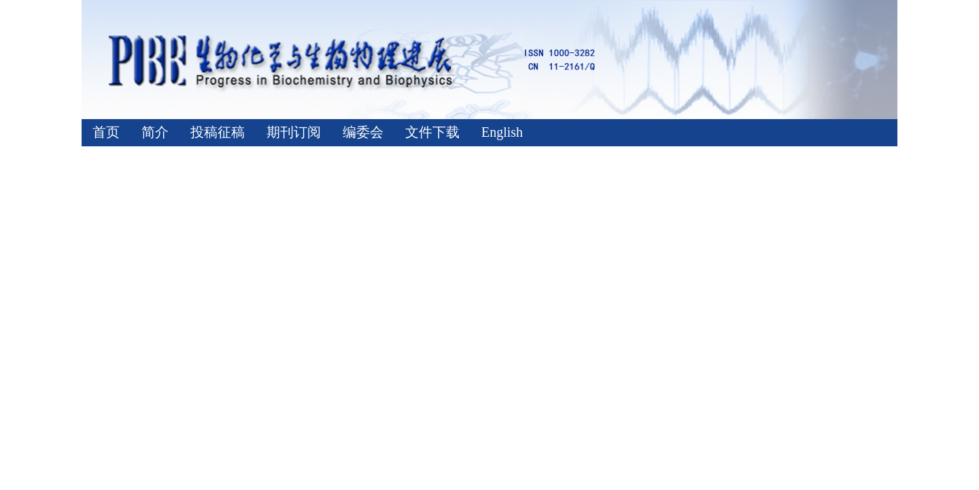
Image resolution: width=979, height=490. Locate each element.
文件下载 (432, 132)
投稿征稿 (217, 132)
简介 (155, 132)
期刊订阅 (294, 132)
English (502, 132)
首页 (106, 132)
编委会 (363, 132)
